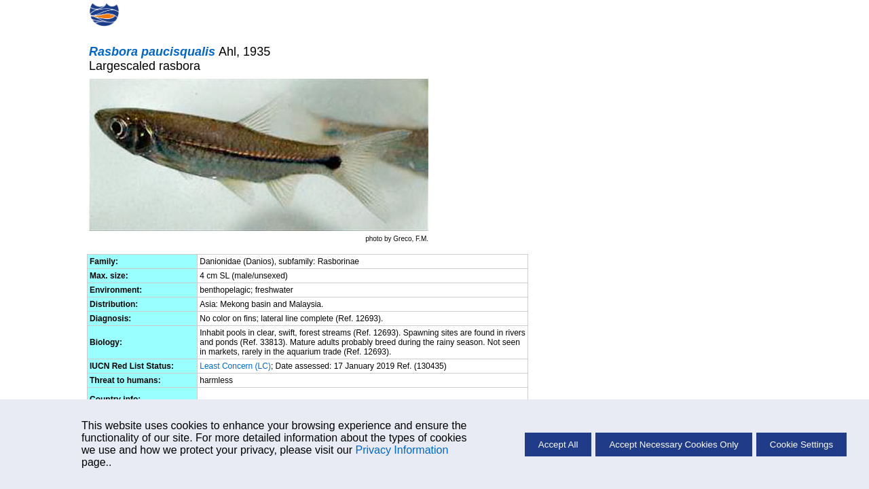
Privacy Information (401, 450)
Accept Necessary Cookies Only (673, 444)
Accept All (558, 444)
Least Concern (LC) (235, 366)
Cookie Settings (801, 444)
